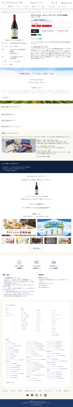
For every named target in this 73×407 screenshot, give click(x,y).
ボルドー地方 (23, 312)
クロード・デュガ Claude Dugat (32, 353)
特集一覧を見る (36, 248)
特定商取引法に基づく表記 (30, 390)
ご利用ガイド (13, 390)
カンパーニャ (39, 320)
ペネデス (53, 316)
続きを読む (5, 97)
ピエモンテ (39, 314)
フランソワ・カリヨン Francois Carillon (54, 372)
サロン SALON (8, 341)
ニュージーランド (55, 335)
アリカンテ (54, 322)
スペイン (53, 310)
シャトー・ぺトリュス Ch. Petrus (53, 347)
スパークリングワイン (10, 314)
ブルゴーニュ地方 (24, 314)
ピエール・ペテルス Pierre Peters (53, 353)
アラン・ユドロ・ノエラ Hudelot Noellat (54, 341)
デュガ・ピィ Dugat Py (51, 364)
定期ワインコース (35, 6)
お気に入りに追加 (63, 30)
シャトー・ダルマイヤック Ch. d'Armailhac (34, 347)
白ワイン (7, 312)
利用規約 (20, 390)
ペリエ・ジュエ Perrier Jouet (11, 355)
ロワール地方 (23, 318)
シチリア (38, 324)
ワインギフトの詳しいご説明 (43, 156)
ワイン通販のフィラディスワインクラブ (9, 12)
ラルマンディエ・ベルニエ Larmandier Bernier (56, 378)
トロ (53, 324)
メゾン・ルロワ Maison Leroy (52, 359)
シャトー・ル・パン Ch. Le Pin (32, 341)
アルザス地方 (23, 326)
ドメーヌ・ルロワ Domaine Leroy (32, 363)
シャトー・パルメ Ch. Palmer (11, 371)
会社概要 (39, 390)
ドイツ (38, 326)
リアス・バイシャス (56, 318)
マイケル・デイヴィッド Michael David (54, 374)
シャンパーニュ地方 (25, 316)
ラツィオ (38, 316)
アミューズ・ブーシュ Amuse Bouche (13, 369)
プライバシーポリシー (48, 390)
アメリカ (53, 328)
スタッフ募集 (58, 390)
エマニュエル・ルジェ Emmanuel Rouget (34, 343)
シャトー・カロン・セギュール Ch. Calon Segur (15, 373)
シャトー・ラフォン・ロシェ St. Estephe (55, 366)
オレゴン (53, 331)
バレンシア (54, 320)
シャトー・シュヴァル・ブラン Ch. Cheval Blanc (35, 349)
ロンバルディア (40, 318)
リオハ (53, 312)
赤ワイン (40, 12)
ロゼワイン (8, 316)
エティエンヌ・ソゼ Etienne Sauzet (33, 369)
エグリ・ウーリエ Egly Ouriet (11, 375)
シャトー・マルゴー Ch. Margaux (12, 351)
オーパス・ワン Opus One (11, 343)
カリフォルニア (55, 333)
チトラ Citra (28, 373)
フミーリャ (54, 326)
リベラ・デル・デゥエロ (56, 314)
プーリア (38, 322)
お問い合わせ (5, 390)
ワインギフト (26, 6)
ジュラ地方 (23, 328)
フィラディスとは (61, 6)
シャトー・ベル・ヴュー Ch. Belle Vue (33, 380)
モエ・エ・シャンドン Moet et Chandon (13, 345)
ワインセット (18, 6)
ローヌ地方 (23, 320)
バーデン (38, 329)
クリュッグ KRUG (9, 347)
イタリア (38, 310)
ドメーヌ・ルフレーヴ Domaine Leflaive (54, 345)
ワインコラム (52, 6)
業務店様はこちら (67, 390)
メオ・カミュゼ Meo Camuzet (11, 377)
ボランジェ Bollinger (10, 357)
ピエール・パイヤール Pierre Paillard (54, 376)
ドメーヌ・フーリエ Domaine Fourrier (54, 343)
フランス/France (14, 56)
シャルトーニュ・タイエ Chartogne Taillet (34, 365)
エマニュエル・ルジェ (33, 12)
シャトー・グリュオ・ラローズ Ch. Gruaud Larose (36, 367)
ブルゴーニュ (25, 12)
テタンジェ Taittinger (10, 353)
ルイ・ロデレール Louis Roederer (12, 349)
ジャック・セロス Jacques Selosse (12, 367)
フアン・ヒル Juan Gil (30, 351)
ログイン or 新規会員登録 (39, 207)
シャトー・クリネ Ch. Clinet (31, 378)
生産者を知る (13, 53)
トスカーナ (39, 312)
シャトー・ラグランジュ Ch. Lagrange (13, 365)
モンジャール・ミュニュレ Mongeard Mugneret (35, 345)
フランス (19, 12)
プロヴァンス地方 (24, 324)
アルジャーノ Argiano (30, 371)
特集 (43, 6)
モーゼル (38, 331)
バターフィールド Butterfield (11, 363)
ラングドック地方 (24, 322)
